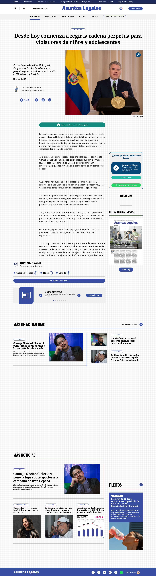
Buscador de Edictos (114, 17)
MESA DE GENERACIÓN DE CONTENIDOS (87, 539)
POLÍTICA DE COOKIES (62, 555)
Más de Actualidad (29, 324)
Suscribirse (135, 9)
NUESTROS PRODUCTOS (63, 544)
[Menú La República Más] (15, 8)
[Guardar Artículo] (25, 100)
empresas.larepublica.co (65, 567)
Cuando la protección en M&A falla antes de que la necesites (25, 447)
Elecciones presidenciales (46, 2)
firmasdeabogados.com (93, 567)
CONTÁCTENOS (59, 539)
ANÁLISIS (94, 17)
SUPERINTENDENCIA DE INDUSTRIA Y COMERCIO (88, 555)
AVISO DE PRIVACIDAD (87, 544)
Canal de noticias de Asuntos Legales (72, 124)
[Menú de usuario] (121, 8)
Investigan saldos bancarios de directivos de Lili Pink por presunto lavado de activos (90, 447)
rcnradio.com (134, 567)
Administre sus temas (59, 281)
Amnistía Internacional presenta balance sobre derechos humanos (123, 340)
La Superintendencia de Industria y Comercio (77, 2)
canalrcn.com (116, 567)
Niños (46, 273)
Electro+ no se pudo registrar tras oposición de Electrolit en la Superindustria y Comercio (125, 440)
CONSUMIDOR (68, 17)
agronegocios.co (41, 567)
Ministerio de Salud (105, 2)
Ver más (126, 270)
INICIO (16, 538)
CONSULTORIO (51, 17)
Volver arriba (133, 509)
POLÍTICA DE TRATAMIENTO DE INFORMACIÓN (90, 549)
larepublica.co (21, 567)
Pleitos (115, 422)
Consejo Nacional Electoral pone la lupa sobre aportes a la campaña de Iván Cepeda (29, 346)
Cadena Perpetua (24, 273)
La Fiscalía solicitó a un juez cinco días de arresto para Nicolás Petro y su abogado (125, 357)
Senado (62, 273)
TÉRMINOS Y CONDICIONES (64, 549)
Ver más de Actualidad (132, 324)
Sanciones (28, 2)
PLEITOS (82, 17)
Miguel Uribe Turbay (125, 2)
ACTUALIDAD (35, 17)
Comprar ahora (126, 178)
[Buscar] (24, 8)
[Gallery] (60, 294)
